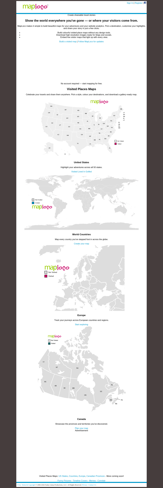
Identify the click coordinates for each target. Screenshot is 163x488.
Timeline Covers (80, 481)
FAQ (19, 485)
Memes (92, 481)
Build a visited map (67, 41)
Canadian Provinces (95, 476)
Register (138, 3)
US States (63, 476)
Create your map (81, 244)
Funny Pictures (64, 481)
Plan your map (81, 428)
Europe (82, 476)
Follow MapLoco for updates (91, 41)
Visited (74, 172)
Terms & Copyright (28, 485)
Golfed (89, 172)
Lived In (81, 172)
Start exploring (81, 324)
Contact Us (92, 485)
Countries (73, 476)
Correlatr (101, 481)
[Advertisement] (81, 62)
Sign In (130, 3)
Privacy (84, 485)
